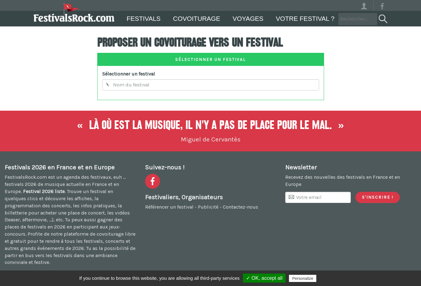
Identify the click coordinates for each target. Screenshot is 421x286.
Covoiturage (196, 18)
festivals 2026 (20, 184)
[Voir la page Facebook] (382, 7)
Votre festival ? (305, 18)
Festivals (144, 18)
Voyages (248, 18)
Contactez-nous (240, 207)
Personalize (302, 278)
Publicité (208, 207)
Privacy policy (332, 278)
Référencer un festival (169, 207)
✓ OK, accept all (264, 278)
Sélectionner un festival (128, 74)
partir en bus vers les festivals (38, 255)
